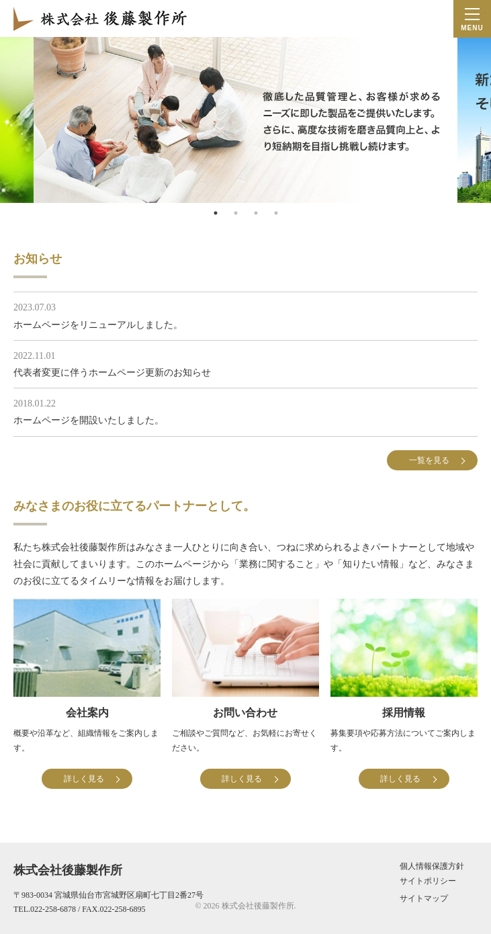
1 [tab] (215, 213)
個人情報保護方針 (432, 866)
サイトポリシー (428, 881)
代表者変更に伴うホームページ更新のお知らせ (112, 373)
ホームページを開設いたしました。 (88, 420)
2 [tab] (235, 213)
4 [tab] (276, 213)
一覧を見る (429, 460)
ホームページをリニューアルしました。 (98, 325)
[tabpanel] (245, 120)
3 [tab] (256, 213)
